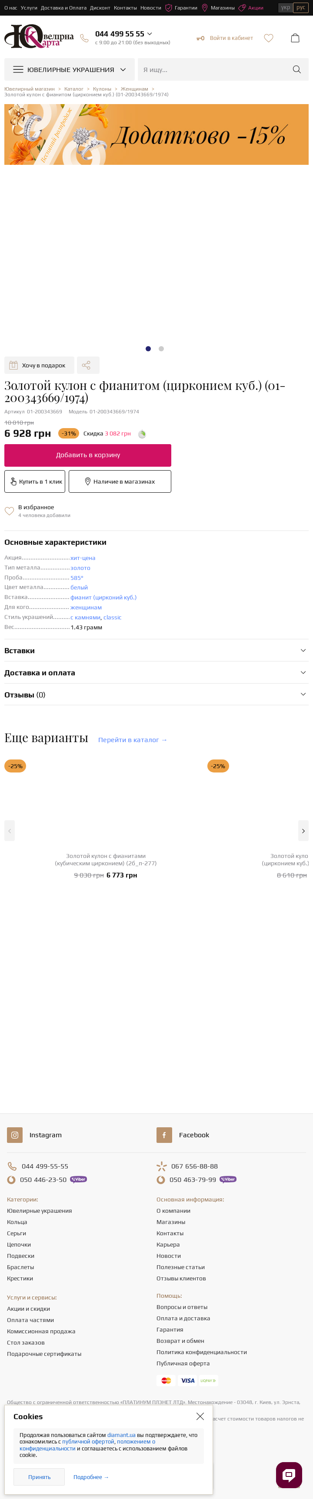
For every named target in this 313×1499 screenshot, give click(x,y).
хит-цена (83, 557)
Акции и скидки (28, 1309)
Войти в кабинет (224, 38)
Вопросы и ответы (181, 1307)
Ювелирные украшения (39, 1211)
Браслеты (20, 1267)
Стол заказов (26, 1342)
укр (285, 7)
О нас (10, 8)
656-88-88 (194, 1166)
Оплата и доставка (183, 1318)
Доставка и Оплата (64, 8)
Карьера (168, 1244)
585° (76, 577)
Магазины (218, 8)
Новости (150, 8)
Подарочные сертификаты (44, 1354)
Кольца (17, 1222)
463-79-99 (193, 1179)
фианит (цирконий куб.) (103, 597)
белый (79, 587)
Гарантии (181, 8)
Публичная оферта (183, 1363)
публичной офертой (88, 1441)
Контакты (125, 8)
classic (112, 617)
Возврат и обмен (180, 1341)
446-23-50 (43, 1179)
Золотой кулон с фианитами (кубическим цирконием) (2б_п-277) (106, 859)
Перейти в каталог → (133, 740)
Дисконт (100, 8)
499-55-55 (45, 1166)
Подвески (20, 1256)
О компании (173, 1211)
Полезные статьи (180, 1267)
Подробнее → (91, 1477)
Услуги (29, 8)
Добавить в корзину (88, 455)
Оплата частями (30, 1320)
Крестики (20, 1278)
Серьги (16, 1233)
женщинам (86, 607)
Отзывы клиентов (181, 1278)
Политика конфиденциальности (201, 1352)
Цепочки (19, 1244)
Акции (250, 8)
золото (80, 567)
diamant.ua (122, 1435)
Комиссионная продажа (41, 1331)
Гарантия (169, 1329)
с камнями (85, 617)
